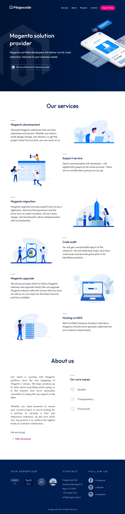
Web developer (23, 438)
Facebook (100, 480)
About (74, 8)
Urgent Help (107, 8)
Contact (94, 8)
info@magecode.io (71, 497)
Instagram (100, 494)
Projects (83, 8)
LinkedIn (99, 487)
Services (64, 8)
